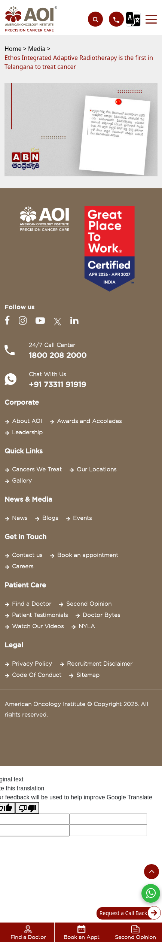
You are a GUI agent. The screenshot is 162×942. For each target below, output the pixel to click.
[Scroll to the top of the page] (151, 871)
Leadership (27, 432)
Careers (22, 566)
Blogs (50, 518)
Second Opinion (88, 604)
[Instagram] (24, 321)
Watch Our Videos (38, 626)
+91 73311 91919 (57, 384)
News (19, 518)
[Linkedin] (74, 321)
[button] (149, 19)
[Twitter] (59, 321)
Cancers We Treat (37, 469)
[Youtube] (42, 321)
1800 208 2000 (57, 355)
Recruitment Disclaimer (99, 664)
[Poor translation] (27, 808)
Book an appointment (87, 555)
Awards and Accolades (89, 421)
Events (82, 518)
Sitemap (88, 675)
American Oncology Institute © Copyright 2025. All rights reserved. (76, 709)
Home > (16, 49)
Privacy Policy (32, 664)
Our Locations (96, 469)
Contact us (27, 555)
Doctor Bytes (101, 615)
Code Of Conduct (36, 675)
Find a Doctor (31, 604)
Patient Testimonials (40, 615)
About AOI (27, 421)
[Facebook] (8, 321)
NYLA (87, 626)
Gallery (22, 481)
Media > (39, 49)
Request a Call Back (128, 913)
